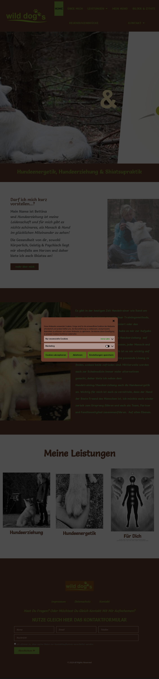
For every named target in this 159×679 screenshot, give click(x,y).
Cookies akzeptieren (56, 355)
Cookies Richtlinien (60, 334)
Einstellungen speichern (101, 355)
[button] (113, 320)
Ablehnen (77, 355)
